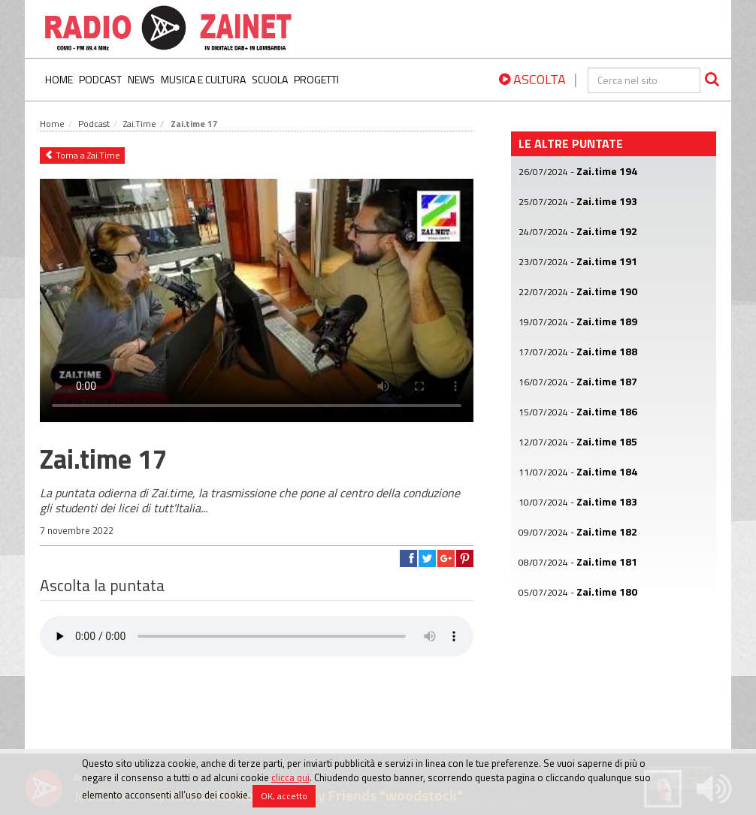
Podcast (100, 79)
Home (59, 79)
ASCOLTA (532, 79)
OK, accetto (284, 796)
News (141, 79)
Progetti (316, 79)
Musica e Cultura (203, 79)
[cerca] (644, 80)
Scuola (270, 79)
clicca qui (290, 777)
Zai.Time (139, 123)
